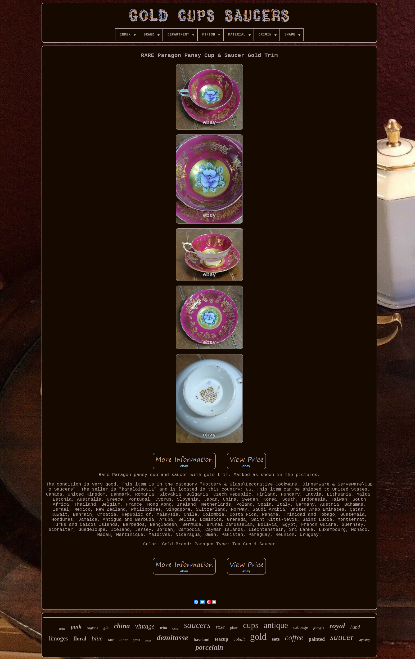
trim (163, 628)
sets (276, 639)
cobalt (239, 639)
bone (123, 639)
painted (317, 639)
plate (234, 628)
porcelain (209, 647)
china (122, 626)
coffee (294, 637)
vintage (145, 626)
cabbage (300, 627)
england (92, 628)
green (136, 640)
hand (355, 627)
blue (97, 638)
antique (276, 625)
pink (76, 626)
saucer (342, 637)
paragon (318, 628)
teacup (221, 639)
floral (79, 638)
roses (148, 640)
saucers (197, 625)
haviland (202, 639)
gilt (106, 628)
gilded (62, 628)
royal (337, 626)
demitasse (172, 637)
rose (220, 627)
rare (111, 640)
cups (251, 625)
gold (258, 636)
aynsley (364, 640)
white (175, 628)
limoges (58, 638)
